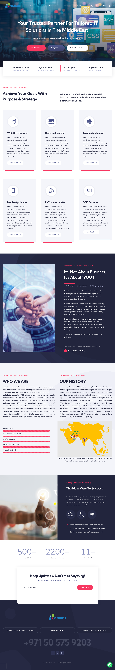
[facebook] (53, 653)
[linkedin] (62, 653)
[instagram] (57, 653)
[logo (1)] (12, 4)
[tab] (69, 285)
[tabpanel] (86, 314)
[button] (110, 665)
